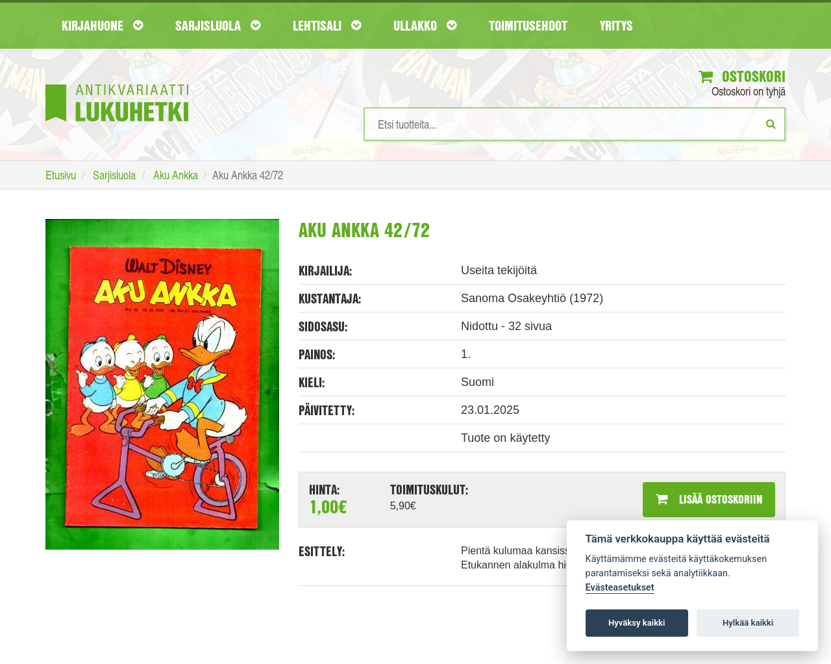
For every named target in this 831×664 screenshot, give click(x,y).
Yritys (616, 25)
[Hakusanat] (575, 124)
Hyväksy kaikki (636, 623)
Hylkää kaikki (748, 623)
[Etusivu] (116, 83)
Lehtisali (327, 25)
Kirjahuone (102, 25)
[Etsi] (771, 123)
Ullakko (424, 25)
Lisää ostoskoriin (709, 499)
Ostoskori (742, 76)
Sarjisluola (217, 25)
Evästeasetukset (620, 587)
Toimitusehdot (528, 25)
